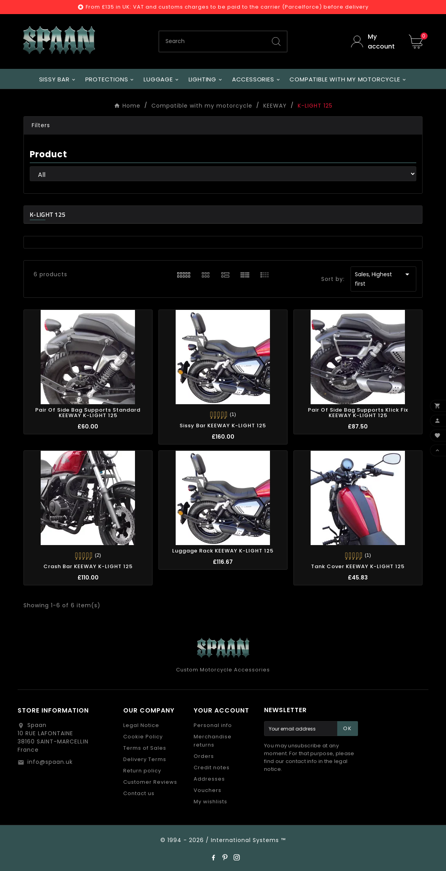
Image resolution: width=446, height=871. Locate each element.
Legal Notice (141, 725)
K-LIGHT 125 (47, 214)
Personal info (213, 725)
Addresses (209, 779)
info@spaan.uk (50, 762)
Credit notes (212, 767)
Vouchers (207, 790)
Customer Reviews (150, 782)
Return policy (142, 770)
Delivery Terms (144, 759)
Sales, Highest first (383, 279)
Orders (204, 756)
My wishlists (210, 801)
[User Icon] (374, 41)
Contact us (139, 793)
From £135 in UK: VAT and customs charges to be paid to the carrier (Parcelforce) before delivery (227, 7)
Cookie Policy (143, 736)
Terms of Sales (144, 748)
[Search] (212, 41)
